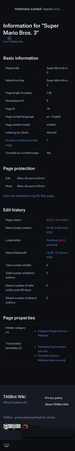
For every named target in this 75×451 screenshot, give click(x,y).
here (56, 9)
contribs (63, 219)
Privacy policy (53, 397)
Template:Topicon (48, 346)
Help (9, 38)
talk (53, 219)
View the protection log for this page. (29, 196)
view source (57, 360)
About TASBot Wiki (57, 404)
